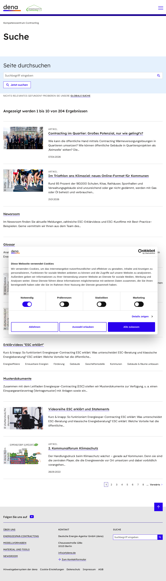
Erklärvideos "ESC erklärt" (23, 345)
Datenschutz (73, 569)
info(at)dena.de (67, 552)
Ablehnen (34, 326)
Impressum (89, 569)
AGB (100, 569)
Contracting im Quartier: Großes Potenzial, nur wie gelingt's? (95, 133)
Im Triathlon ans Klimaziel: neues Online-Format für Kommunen (98, 176)
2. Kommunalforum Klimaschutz (73, 448)
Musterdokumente (17, 379)
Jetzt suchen (17, 85)
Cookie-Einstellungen (52, 569)
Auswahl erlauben (83, 326)
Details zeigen (140, 316)
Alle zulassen (131, 326)
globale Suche (80, 95)
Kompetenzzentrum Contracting (21, 22)
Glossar (9, 244)
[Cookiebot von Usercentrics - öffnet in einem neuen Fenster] (140, 251)
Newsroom (11, 214)
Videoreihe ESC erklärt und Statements (78, 409)
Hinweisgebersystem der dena (20, 569)
